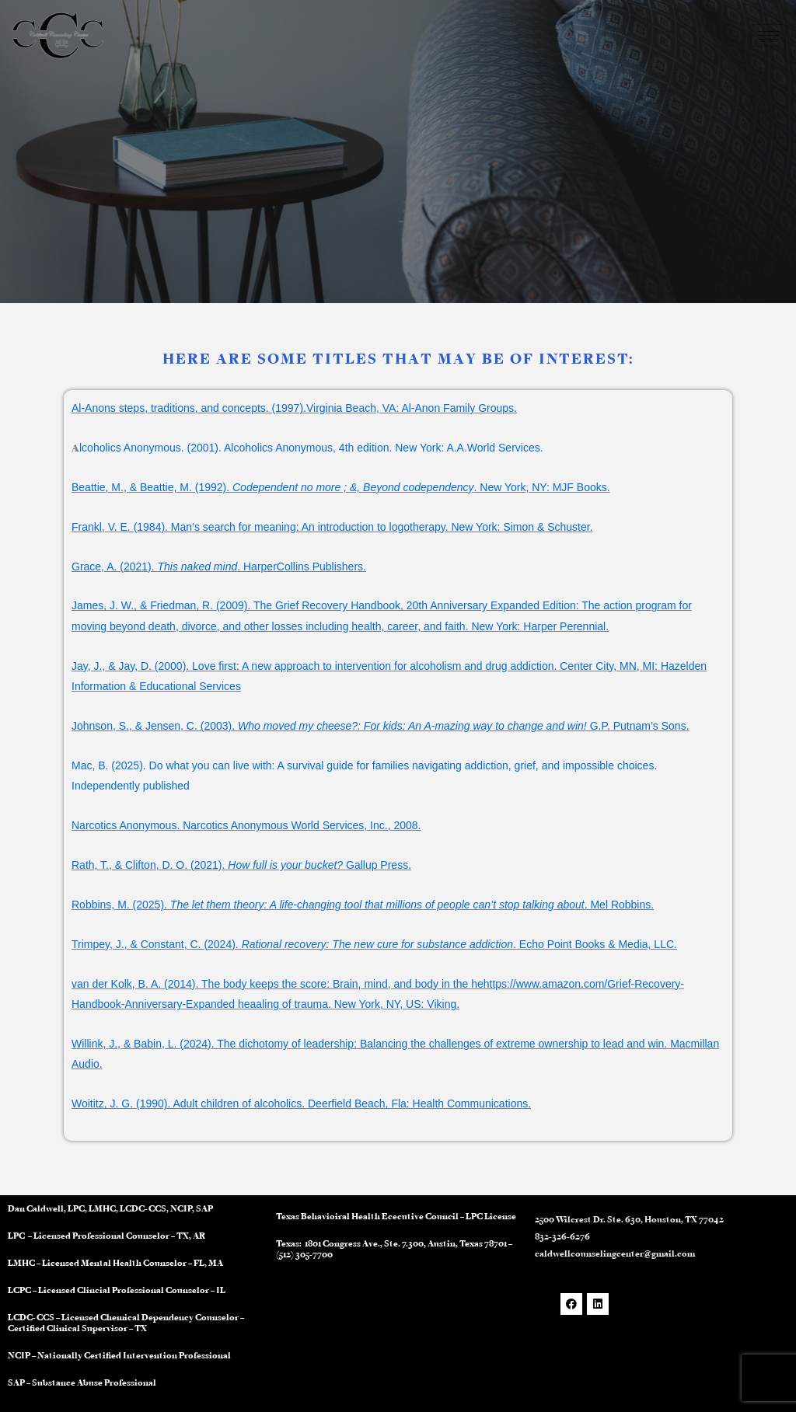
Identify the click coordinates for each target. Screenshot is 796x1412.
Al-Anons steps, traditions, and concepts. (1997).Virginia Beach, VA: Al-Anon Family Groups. (294, 408)
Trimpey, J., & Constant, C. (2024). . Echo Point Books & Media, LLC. (374, 944)
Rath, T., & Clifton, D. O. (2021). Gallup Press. (241, 865)
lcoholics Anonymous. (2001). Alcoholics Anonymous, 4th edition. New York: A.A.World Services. (311, 447)
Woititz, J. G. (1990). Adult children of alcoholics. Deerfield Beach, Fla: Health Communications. (301, 1103)
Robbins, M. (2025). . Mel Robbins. (363, 904)
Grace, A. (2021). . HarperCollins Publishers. (219, 566)
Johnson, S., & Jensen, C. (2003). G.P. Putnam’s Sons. (381, 726)
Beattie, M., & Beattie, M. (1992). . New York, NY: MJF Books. (341, 487)
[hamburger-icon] (768, 35)
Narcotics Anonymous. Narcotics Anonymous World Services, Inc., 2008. (246, 825)
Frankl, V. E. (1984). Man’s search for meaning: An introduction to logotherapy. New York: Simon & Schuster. (332, 527)
